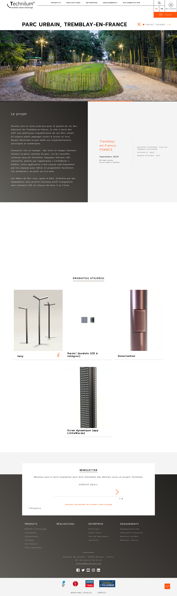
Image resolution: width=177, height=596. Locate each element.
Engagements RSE (129, 529)
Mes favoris (171, 9)
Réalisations (73, 3)
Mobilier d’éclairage (36, 529)
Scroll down (167, 586)
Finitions (29, 540)
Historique (94, 529)
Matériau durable (129, 536)
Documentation (131, 3)
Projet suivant (156, 24)
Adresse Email (88, 484)
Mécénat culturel (129, 540)
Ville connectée (33, 548)
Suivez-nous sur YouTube (87, 569)
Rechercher (159, 3)
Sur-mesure (31, 544)
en (162, 9)
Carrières (93, 540)
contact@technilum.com (88, 563)
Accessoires (31, 536)
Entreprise (92, 3)
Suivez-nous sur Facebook (77, 569)
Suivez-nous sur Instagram (92, 569)
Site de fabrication (98, 536)
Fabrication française (131, 533)
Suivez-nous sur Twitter (82, 569)
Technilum (21, 4)
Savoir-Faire (94, 533)
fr (156, 9)
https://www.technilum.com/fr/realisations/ (139, 24)
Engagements (110, 3)
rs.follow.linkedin (97, 569)
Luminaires (31, 533)
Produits (56, 3)
